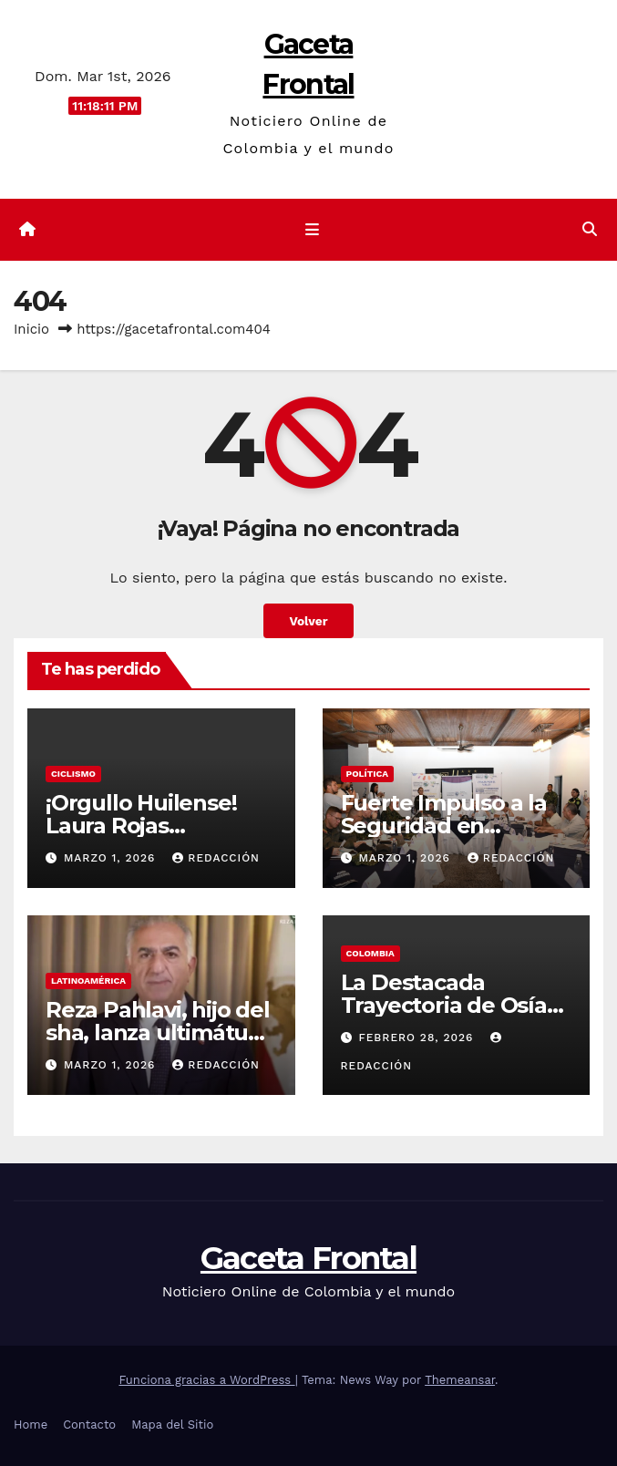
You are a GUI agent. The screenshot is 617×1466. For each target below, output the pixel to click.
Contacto (89, 1424)
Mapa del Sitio (172, 1424)
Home (30, 1424)
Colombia (370, 953)
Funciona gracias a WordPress (206, 1380)
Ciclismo (73, 774)
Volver (308, 621)
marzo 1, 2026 (111, 858)
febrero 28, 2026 (418, 1037)
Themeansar (460, 1380)
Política (367, 774)
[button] (589, 229)
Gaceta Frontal (308, 1258)
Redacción (216, 858)
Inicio (31, 329)
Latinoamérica (88, 981)
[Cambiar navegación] (311, 229)
